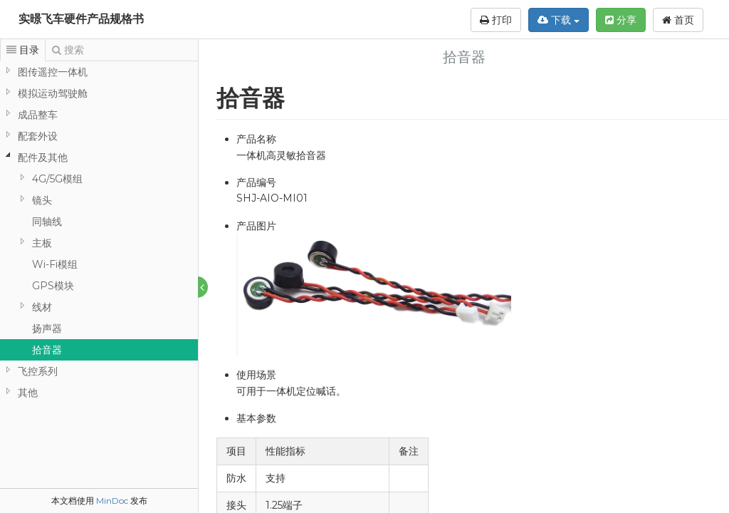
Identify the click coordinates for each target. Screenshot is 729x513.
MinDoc (112, 500)
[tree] (99, 232)
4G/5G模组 (57, 178)
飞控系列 (38, 371)
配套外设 (38, 136)
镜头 (42, 200)
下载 (558, 20)
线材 (42, 307)
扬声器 (47, 328)
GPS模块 (53, 285)
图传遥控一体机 (53, 72)
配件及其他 (43, 157)
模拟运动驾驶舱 (53, 93)
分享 (620, 20)
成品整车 (38, 114)
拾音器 (47, 349)
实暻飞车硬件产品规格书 (81, 19)
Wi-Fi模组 (55, 264)
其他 (28, 392)
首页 (678, 20)
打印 (496, 20)
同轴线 (47, 221)
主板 (42, 243)
